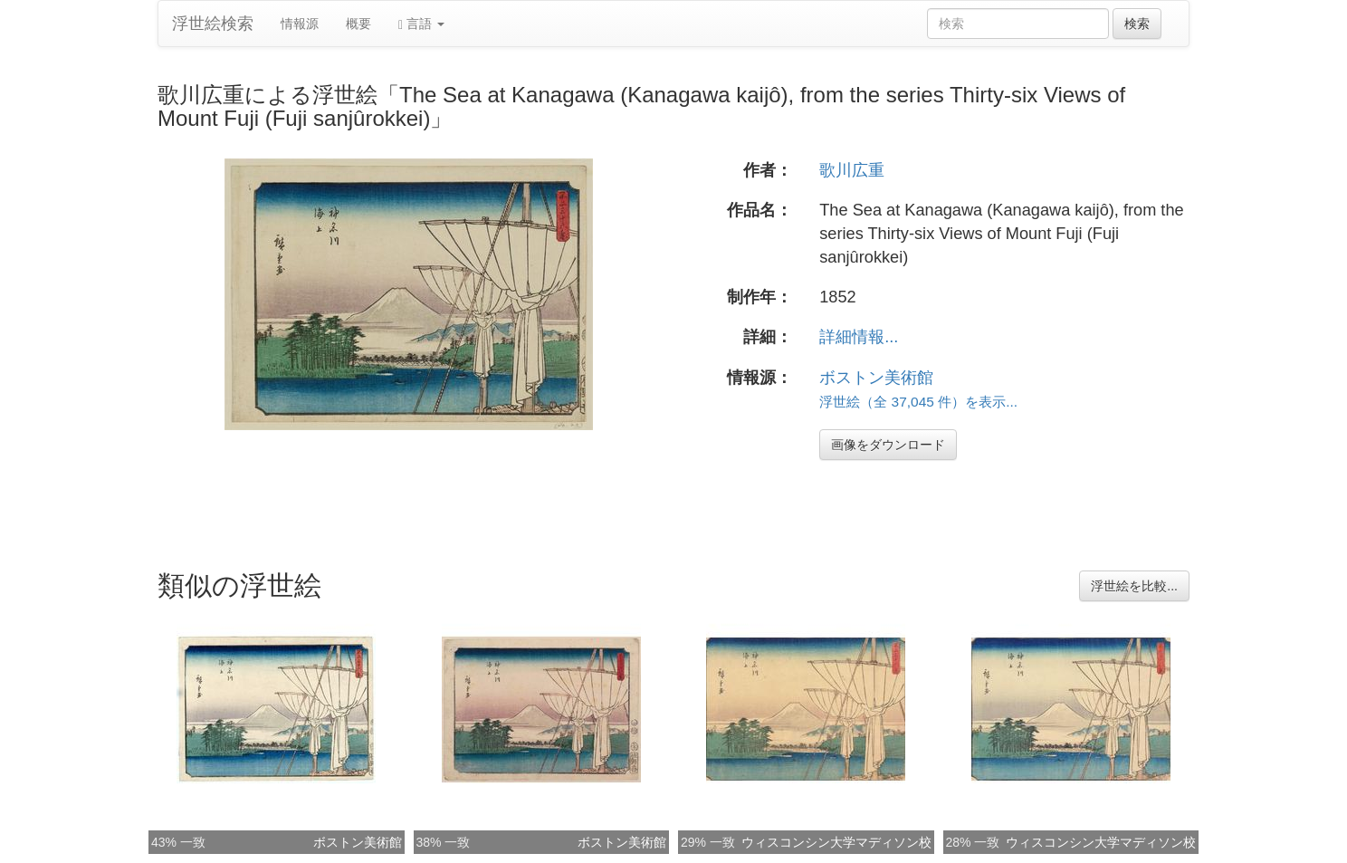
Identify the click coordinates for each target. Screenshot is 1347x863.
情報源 (300, 23)
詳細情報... (858, 337)
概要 (358, 23)
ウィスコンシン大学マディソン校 (836, 842)
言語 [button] (421, 24)
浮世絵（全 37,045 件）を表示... (918, 401)
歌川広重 (851, 170)
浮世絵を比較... (1134, 586)
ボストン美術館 (876, 378)
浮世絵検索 (212, 23)
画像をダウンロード (888, 444)
